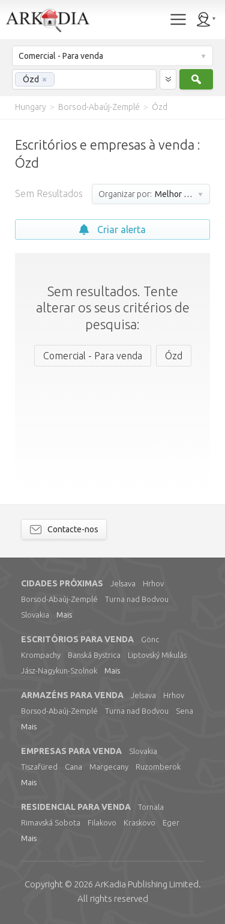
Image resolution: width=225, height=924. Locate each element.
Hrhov (153, 583)
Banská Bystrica (94, 655)
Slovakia (35, 614)
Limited (147, 884)
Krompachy (41, 655)
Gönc (150, 639)
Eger (171, 822)
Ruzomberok (158, 766)
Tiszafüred (39, 766)
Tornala (151, 807)
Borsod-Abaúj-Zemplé (59, 599)
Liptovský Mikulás (157, 655)
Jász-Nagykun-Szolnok (59, 670)
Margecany (108, 766)
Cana (73, 766)
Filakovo (102, 822)
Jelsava (123, 583)
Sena (184, 711)
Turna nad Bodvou (137, 599)
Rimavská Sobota (50, 822)
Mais (64, 614)
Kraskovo (139, 822)
